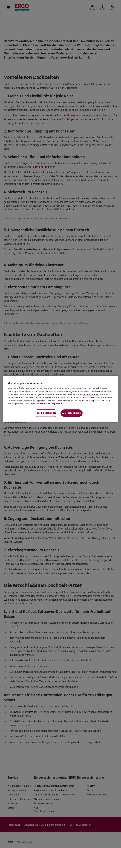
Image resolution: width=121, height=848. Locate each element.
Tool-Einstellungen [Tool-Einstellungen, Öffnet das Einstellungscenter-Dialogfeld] (46, 413)
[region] (60, 398)
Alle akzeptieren (71, 413)
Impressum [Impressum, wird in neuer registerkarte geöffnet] (56, 404)
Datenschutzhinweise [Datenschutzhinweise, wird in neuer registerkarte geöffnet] (39, 404)
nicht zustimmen (91, 394)
